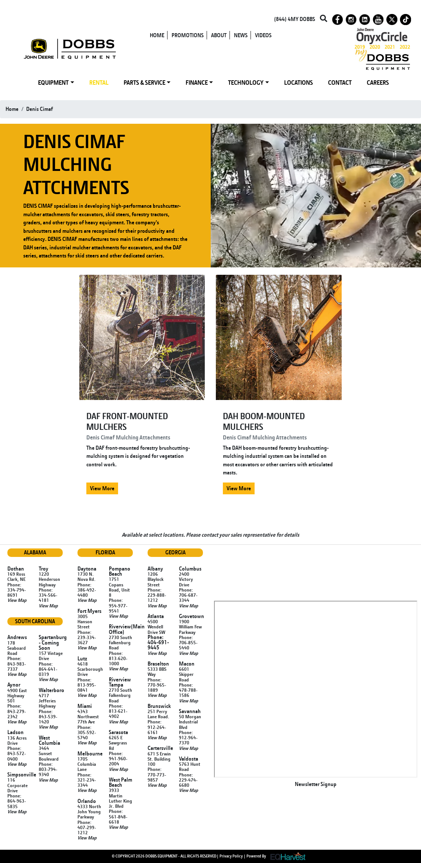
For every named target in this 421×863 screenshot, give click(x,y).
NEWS (241, 35)
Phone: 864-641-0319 (48, 669)
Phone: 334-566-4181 (48, 595)
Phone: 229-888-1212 (157, 595)
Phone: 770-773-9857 (157, 774)
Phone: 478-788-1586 (188, 690)
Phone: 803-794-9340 (48, 769)
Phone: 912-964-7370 (188, 737)
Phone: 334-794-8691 (16, 590)
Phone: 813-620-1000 (118, 658)
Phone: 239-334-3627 (86, 637)
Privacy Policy (231, 855)
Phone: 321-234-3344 (86, 780)
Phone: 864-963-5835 (16, 801)
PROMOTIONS (188, 35)
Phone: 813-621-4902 (118, 711)
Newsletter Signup (316, 783)
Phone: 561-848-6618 (118, 816)
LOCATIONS (298, 82)
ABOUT (219, 35)
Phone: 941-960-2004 (118, 758)
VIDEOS (263, 35)
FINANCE (197, 82)
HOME (157, 35)
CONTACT (340, 82)
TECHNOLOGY (245, 82)
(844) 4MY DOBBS (294, 18)
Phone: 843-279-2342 (16, 711)
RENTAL (98, 82)
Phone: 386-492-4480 (86, 590)
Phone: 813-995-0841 (86, 685)
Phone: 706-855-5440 (188, 642)
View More (102, 488)
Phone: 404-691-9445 (158, 642)
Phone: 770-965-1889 (157, 685)
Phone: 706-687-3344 (188, 595)
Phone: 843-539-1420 (48, 716)
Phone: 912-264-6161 (157, 727)
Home (12, 108)
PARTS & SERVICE (144, 82)
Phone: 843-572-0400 (16, 753)
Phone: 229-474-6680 (188, 780)
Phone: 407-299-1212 (86, 827)
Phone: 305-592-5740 (86, 732)
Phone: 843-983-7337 (16, 663)
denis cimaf (39, 108)
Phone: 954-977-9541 (118, 605)
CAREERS (378, 82)
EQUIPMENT (53, 82)
